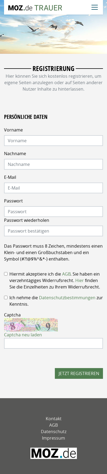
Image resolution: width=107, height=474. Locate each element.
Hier (79, 280)
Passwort (13, 201)
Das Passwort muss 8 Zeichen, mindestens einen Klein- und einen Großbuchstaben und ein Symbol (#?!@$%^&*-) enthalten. (53, 252)
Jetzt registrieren (79, 373)
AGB (66, 274)
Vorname (13, 130)
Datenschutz (53, 431)
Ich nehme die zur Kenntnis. (56, 301)
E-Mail (10, 177)
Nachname (15, 153)
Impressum (53, 438)
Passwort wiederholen (26, 220)
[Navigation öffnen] (95, 7)
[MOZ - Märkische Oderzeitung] (53, 453)
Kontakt (54, 419)
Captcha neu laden (23, 335)
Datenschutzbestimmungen (67, 298)
